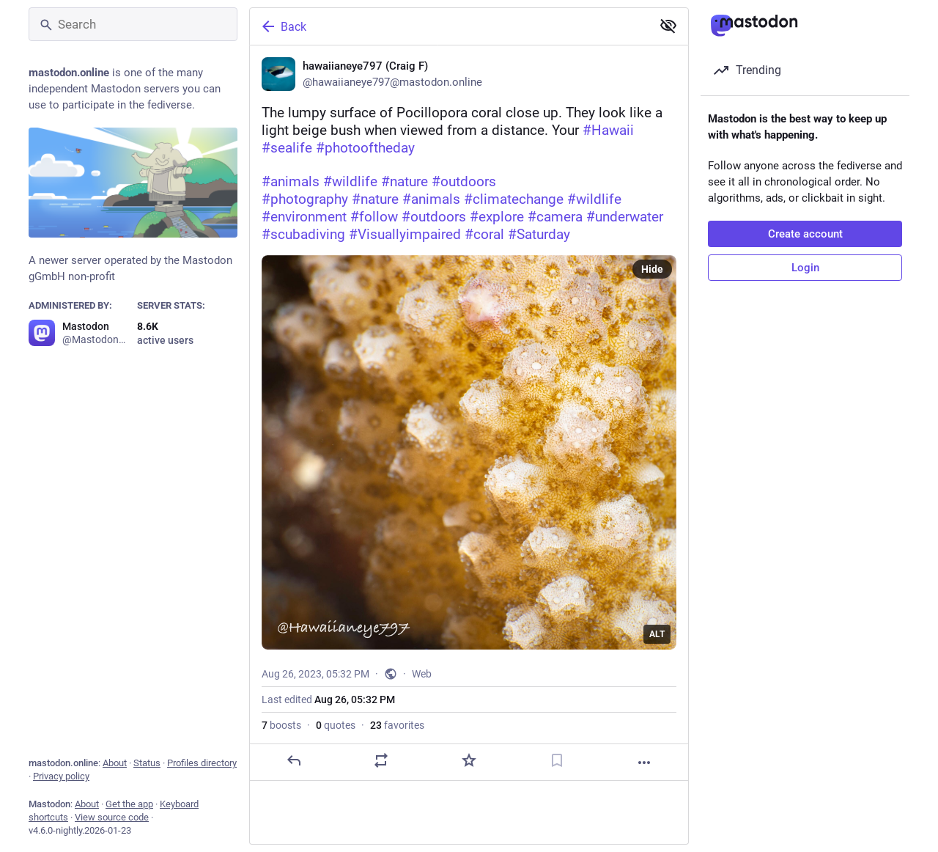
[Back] (449, 26)
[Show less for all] (668, 25)
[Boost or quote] (381, 760)
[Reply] (294, 760)
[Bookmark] (557, 760)
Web (422, 674)
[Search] (133, 24)
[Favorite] (469, 760)
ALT (657, 634)
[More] (644, 762)
